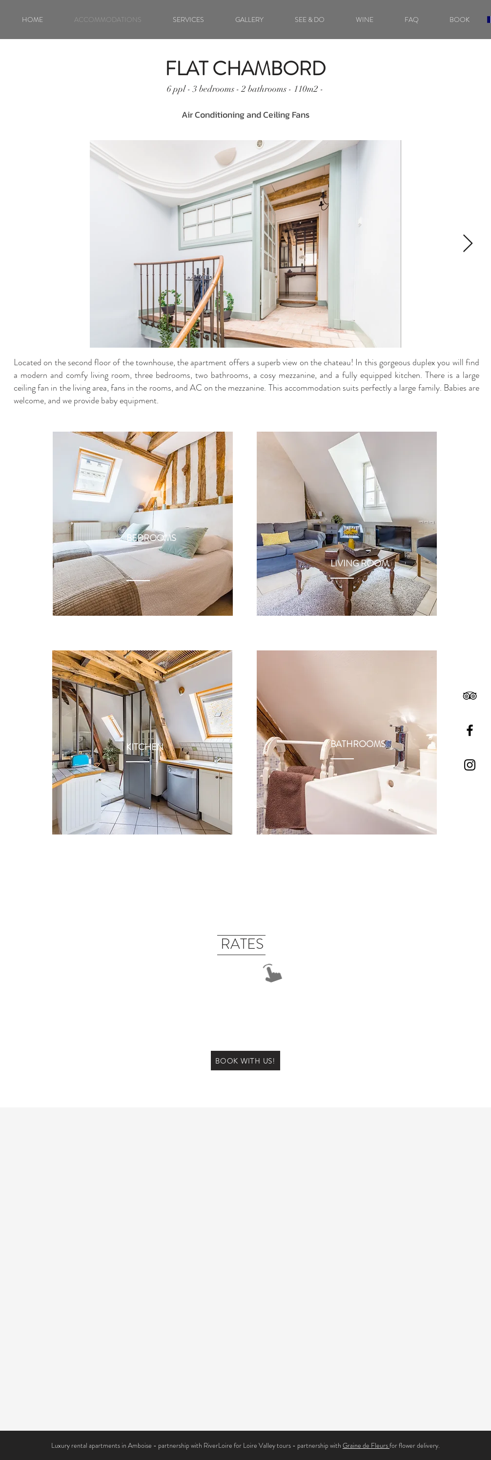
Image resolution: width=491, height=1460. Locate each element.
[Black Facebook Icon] (469, 730)
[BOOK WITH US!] (245, 1060)
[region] (143, 524)
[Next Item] (467, 243)
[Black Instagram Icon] (469, 764)
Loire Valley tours (267, 1445)
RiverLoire (218, 1445)
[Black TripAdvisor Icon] (469, 695)
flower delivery (418, 1445)
